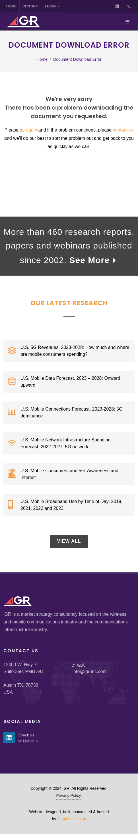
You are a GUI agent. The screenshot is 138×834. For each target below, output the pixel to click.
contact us (123, 130)
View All (69, 541)
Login (52, 6)
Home (11, 6)
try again (28, 130)
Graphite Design (71, 819)
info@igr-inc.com (90, 671)
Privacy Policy (68, 795)
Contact (30, 6)
